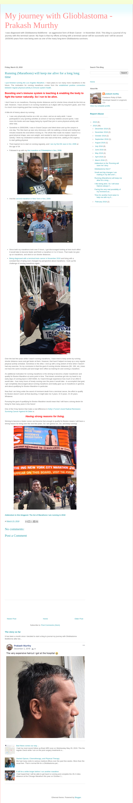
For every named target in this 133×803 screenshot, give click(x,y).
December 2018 (101, 129)
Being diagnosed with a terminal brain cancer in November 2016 (35, 258)
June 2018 (99, 150)
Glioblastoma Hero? (102, 169)
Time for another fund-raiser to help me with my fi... (106, 196)
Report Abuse (97, 114)
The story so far (13, 632)
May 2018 (99, 153)
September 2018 (102, 139)
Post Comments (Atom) (50, 625)
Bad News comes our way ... (27, 746)
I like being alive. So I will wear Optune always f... (106, 185)
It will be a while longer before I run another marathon (37, 772)
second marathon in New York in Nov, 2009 (33, 199)
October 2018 (100, 136)
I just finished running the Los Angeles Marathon (24, 83)
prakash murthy (112, 94)
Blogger (78, 797)
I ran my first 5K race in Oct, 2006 (63, 144)
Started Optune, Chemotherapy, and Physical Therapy (37, 759)
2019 (95, 122)
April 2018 (99, 157)
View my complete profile (100, 106)
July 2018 (99, 146)
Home (45, 619)
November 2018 (101, 132)
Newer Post (11, 619)
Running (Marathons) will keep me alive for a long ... (108, 179)
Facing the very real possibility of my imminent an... (107, 190)
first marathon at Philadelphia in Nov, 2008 (44, 150)
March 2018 (100, 160)
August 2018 (100, 143)
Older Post (79, 619)
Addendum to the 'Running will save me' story (106, 164)
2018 (95, 126)
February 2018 (101, 202)
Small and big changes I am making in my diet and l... (105, 173)
